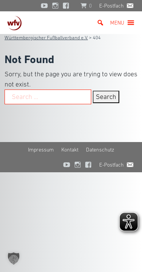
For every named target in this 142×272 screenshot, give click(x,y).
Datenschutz (100, 150)
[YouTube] (44, 5)
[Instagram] (55, 5)
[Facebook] (68, 5)
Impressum (41, 150)
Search (106, 96)
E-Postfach (111, 6)
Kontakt (69, 150)
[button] (117, 22)
